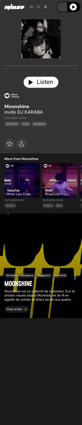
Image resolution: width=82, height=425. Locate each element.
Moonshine (16, 106)
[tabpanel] (41, 67)
